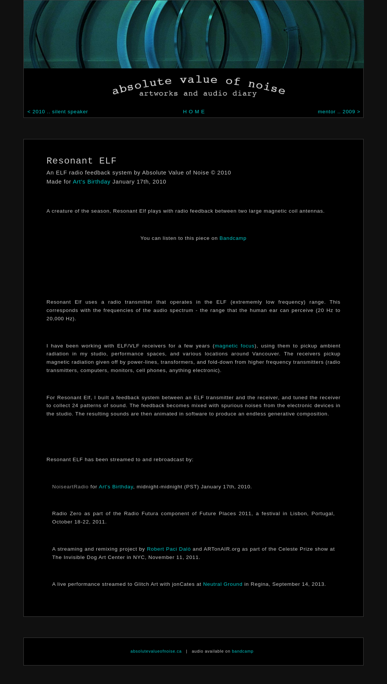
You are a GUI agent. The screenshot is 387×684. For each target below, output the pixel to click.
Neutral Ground (222, 584)
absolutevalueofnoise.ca (155, 651)
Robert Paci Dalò (169, 549)
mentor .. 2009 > (340, 111)
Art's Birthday (92, 181)
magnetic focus (234, 346)
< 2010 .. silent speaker (57, 111)
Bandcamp (233, 238)
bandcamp (243, 651)
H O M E (194, 111)
